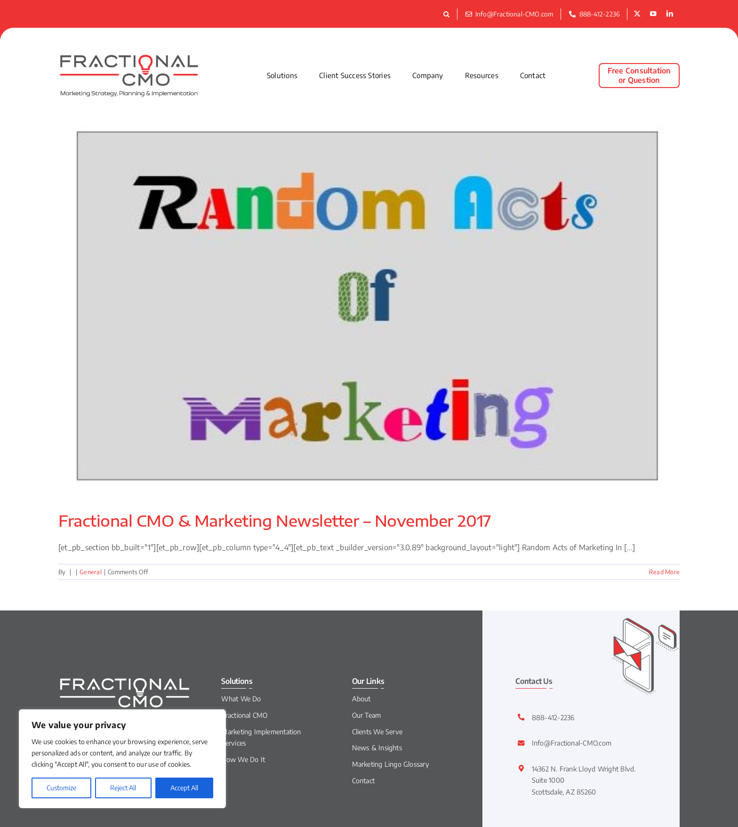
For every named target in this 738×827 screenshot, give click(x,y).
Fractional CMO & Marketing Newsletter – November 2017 (274, 520)
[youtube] (653, 14)
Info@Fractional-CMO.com (572, 743)
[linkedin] (669, 14)
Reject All (123, 788)
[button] (448, 14)
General (91, 572)
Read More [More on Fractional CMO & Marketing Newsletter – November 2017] (664, 572)
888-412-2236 (553, 717)
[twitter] (637, 14)
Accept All (184, 788)
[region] (122, 758)
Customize (61, 788)
